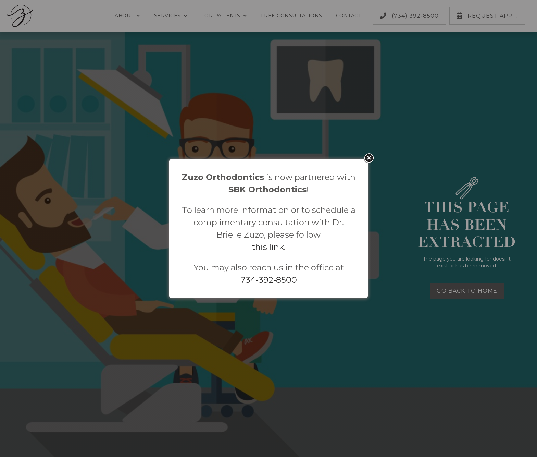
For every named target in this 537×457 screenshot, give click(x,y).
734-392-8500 (268, 280)
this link (268, 247)
